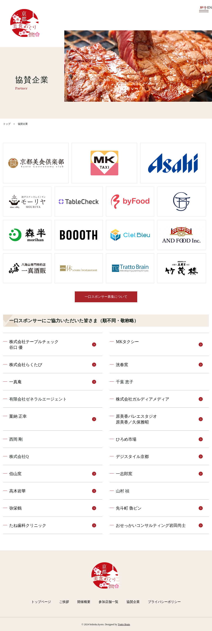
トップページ (41, 602)
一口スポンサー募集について (106, 296)
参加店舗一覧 (108, 602)
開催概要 (83, 602)
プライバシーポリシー (164, 602)
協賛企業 (133, 602)
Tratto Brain (124, 624)
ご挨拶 (64, 602)
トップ (6, 123)
